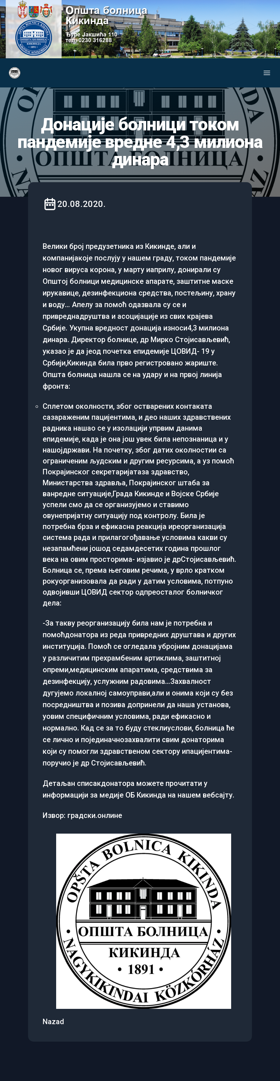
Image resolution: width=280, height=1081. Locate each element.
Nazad (53, 1021)
